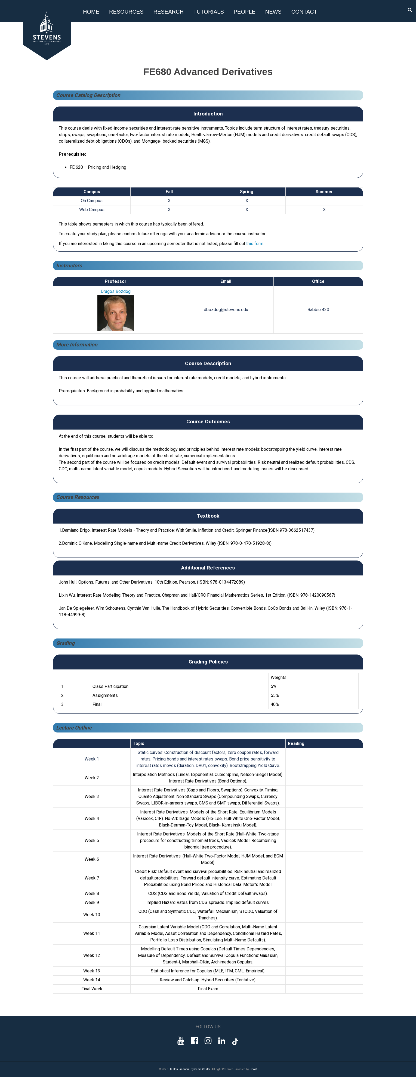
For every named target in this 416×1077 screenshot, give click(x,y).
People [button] (244, 12)
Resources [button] (126, 12)
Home (91, 12)
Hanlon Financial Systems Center (189, 1069)
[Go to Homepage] (48, 58)
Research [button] (168, 12)
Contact (304, 12)
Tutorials (208, 12)
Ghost (253, 1069)
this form (254, 243)
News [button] (273, 12)
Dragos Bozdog (116, 291)
